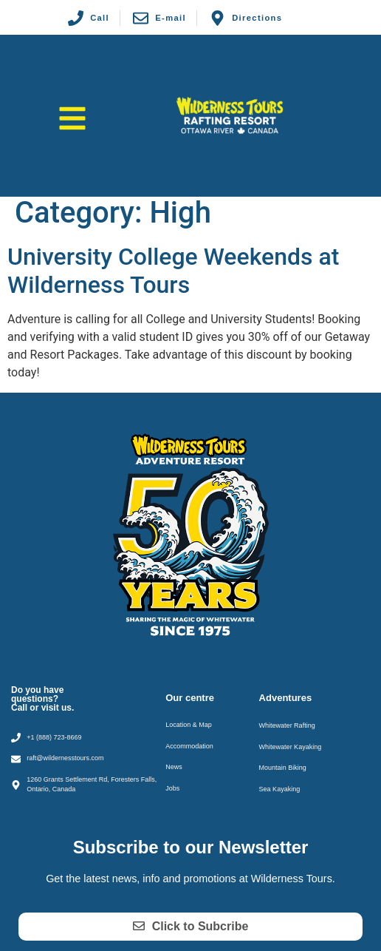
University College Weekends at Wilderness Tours (173, 271)
